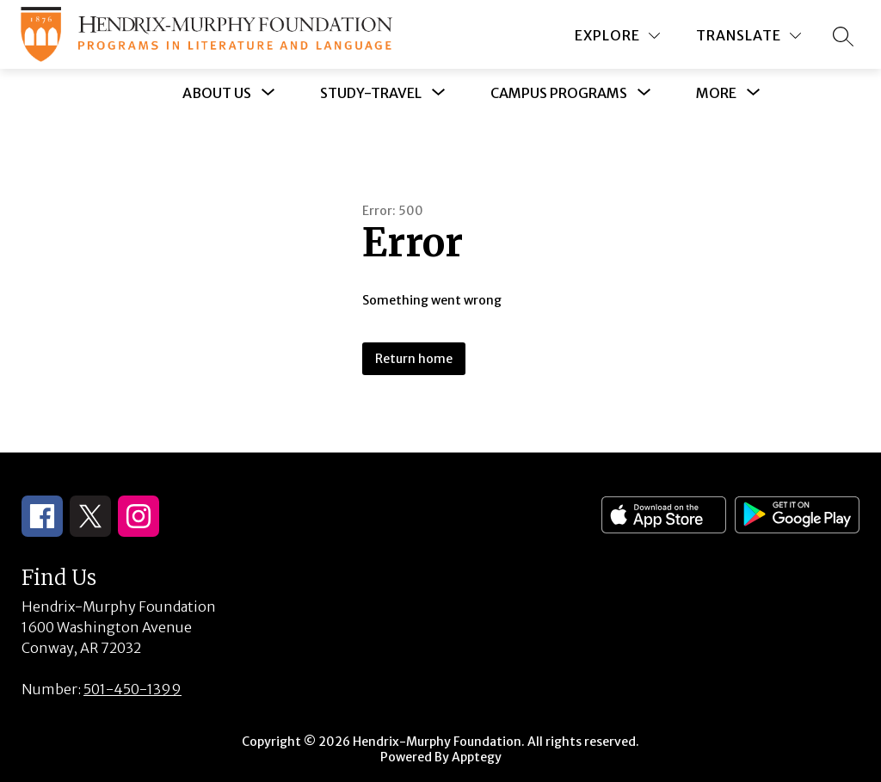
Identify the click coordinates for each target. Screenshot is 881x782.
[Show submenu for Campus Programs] (558, 93)
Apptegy (477, 757)
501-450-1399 (132, 689)
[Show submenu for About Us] (216, 93)
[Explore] (617, 35)
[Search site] (843, 36)
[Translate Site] (748, 35)
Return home (414, 358)
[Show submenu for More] (716, 93)
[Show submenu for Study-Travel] (371, 93)
